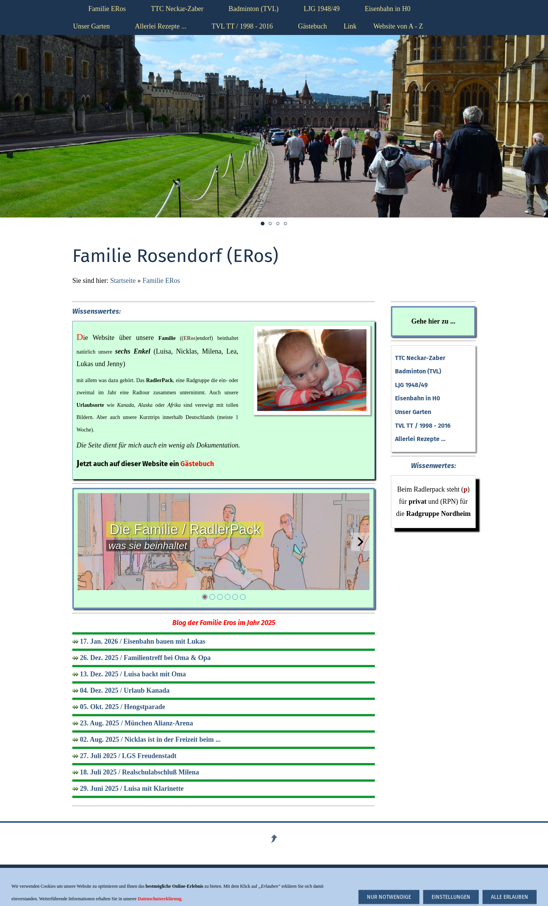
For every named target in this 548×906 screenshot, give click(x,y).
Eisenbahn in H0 (417, 398)
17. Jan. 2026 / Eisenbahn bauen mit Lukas (143, 641)
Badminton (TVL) (418, 371)
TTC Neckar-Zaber (420, 358)
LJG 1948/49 (411, 385)
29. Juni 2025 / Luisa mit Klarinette (132, 788)
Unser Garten (413, 412)
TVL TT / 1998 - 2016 (423, 425)
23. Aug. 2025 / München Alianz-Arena (136, 723)
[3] (220, 597)
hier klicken (391, 886)
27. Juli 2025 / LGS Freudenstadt (128, 756)
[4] (227, 597)
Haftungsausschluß (98, 886)
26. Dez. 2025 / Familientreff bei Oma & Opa (145, 658)
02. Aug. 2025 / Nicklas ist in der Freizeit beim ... (150, 739)
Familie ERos (161, 280)
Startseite (123, 280)
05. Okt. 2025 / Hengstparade (122, 707)
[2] (212, 597)
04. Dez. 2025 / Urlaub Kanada (125, 690)
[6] (243, 597)
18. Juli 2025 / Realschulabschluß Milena (139, 772)
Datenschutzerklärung (304, 886)
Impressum (188, 886)
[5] (235, 597)
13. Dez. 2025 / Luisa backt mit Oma (133, 674)
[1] (205, 597)
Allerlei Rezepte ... (420, 439)
